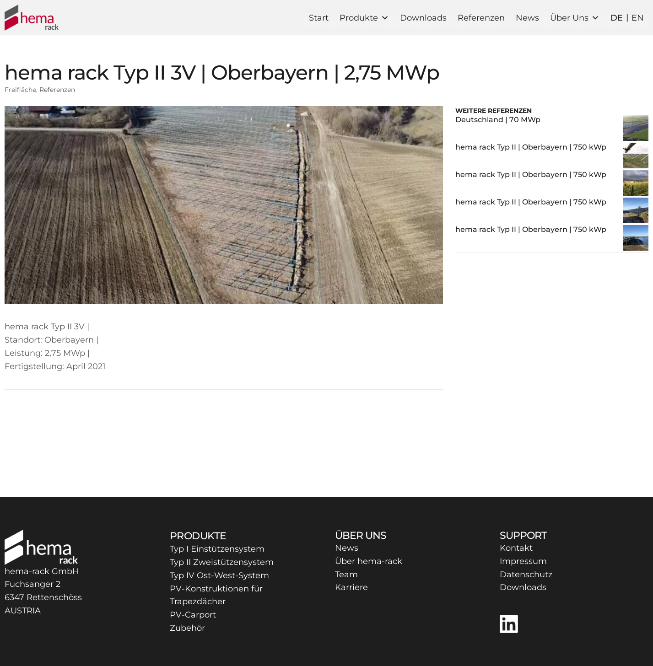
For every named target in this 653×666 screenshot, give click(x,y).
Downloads (423, 18)
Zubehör (187, 628)
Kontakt (516, 548)
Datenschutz (526, 574)
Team (346, 574)
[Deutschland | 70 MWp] (635, 129)
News (527, 18)
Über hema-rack (368, 561)
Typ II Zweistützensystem (222, 562)
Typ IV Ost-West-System (219, 575)
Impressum (523, 561)
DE (616, 18)
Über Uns (574, 18)
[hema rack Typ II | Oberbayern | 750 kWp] (635, 156)
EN (637, 18)
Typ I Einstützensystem (217, 549)
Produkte (364, 18)
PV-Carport (193, 615)
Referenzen (481, 18)
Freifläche (20, 90)
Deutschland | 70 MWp (497, 119)
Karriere (351, 587)
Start (319, 18)
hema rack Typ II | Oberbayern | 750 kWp (530, 147)
